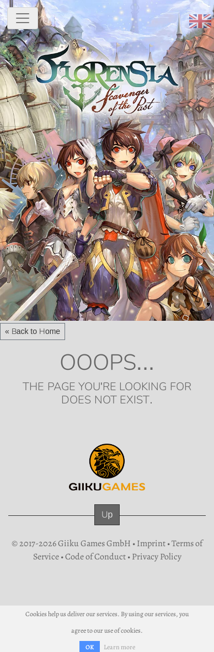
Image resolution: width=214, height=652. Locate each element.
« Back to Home (32, 331)
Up (107, 514)
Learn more (119, 647)
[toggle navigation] (22, 18)
